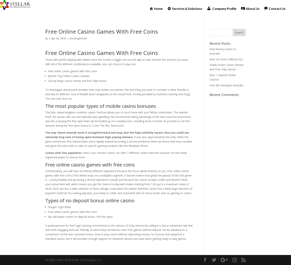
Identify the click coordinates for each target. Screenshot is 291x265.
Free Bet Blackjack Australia (226, 85)
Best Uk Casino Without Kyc (226, 59)
